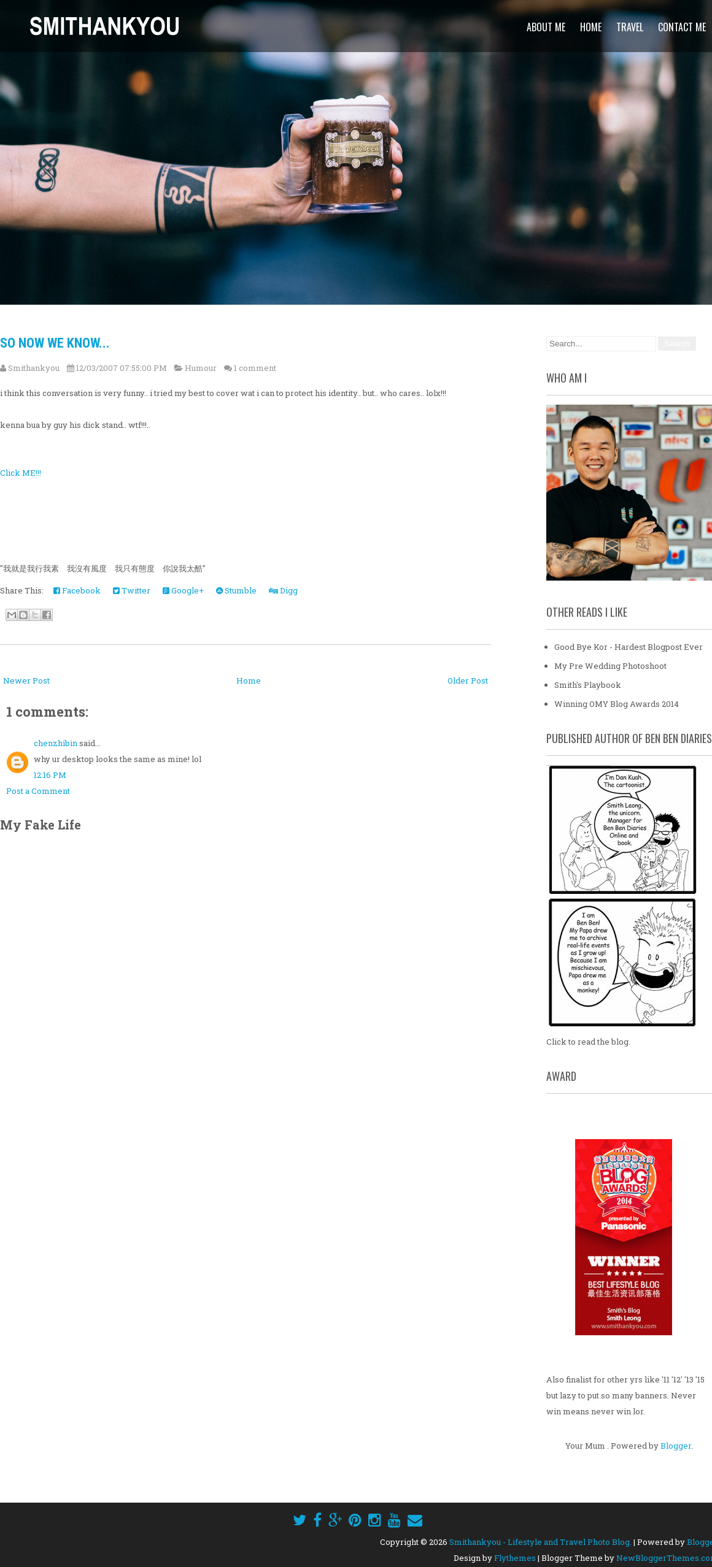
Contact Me (682, 27)
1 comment (255, 367)
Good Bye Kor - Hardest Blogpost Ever (628, 646)
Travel (629, 27)
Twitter (131, 590)
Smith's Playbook (587, 684)
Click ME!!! (20, 472)
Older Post (467, 680)
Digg (283, 590)
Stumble (236, 590)
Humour (201, 367)
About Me (546, 27)
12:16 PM (50, 774)
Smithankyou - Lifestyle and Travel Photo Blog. (540, 1541)
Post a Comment (38, 790)
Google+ (183, 590)
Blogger (675, 1445)
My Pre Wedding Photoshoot (610, 665)
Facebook (77, 590)
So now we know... (55, 343)
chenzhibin (55, 743)
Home (591, 27)
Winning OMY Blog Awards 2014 (616, 703)
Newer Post (26, 680)
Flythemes (515, 1557)
